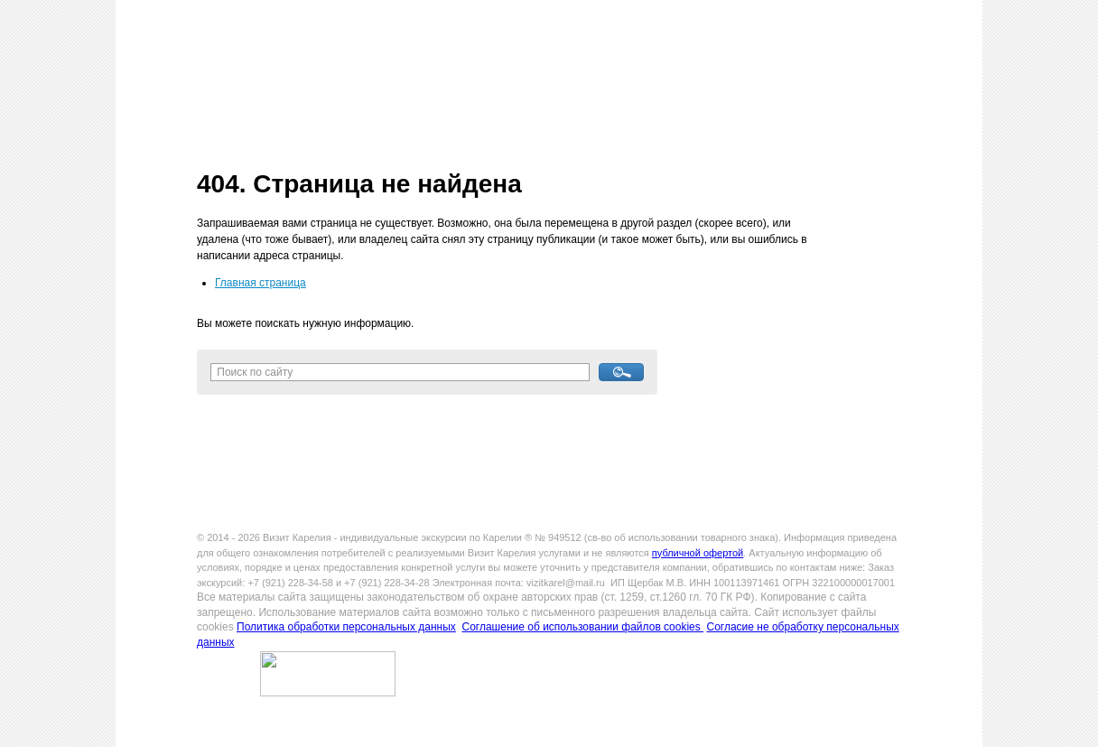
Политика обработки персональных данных (346, 627)
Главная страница (260, 282)
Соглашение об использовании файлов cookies (582, 627)
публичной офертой (697, 552)
